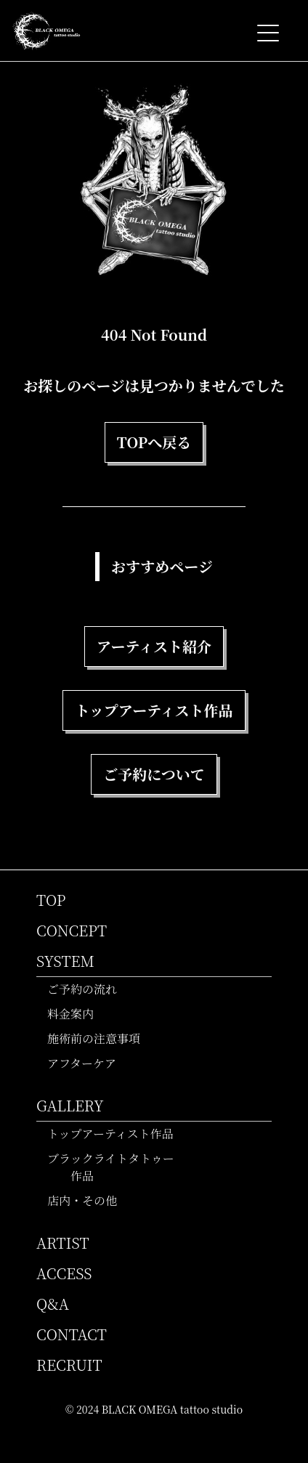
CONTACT (71, 1334)
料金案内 (77, 1013)
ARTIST (62, 1242)
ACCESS (64, 1273)
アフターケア (88, 1063)
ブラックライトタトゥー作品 (117, 1167)
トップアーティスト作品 (117, 1133)
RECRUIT (69, 1364)
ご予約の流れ (88, 989)
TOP (51, 899)
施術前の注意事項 (100, 1038)
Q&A (52, 1303)
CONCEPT (71, 930)
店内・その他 (88, 1200)
